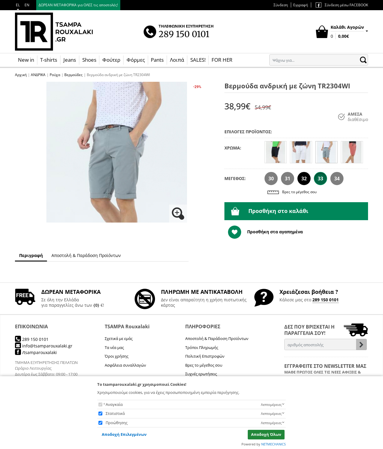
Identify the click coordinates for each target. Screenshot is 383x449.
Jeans (69, 59)
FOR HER (222, 59)
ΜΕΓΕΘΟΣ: (235, 178)
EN (27, 4)
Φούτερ (111, 59)
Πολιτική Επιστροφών (204, 356)
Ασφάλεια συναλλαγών (125, 365)
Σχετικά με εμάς (119, 338)
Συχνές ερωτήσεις (201, 374)
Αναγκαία (114, 404)
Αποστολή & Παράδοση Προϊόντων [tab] (86, 255)
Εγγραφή (300, 4)
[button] (116, 152)
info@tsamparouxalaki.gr (43, 346)
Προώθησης (116, 422)
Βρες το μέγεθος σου (292, 192)
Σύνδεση (280, 4)
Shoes (89, 59)
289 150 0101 (325, 300)
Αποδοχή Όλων (266, 434)
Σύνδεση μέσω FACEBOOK (342, 4)
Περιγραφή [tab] (31, 255)
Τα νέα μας (114, 347)
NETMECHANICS (273, 444)
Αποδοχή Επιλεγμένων (124, 434)
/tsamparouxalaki (36, 352)
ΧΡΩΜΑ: (232, 148)
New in (26, 59)
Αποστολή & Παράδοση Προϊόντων (216, 338)
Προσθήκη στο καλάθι (269, 211)
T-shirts (48, 59)
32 (304, 178)
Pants (157, 59)
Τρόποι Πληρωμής (201, 347)
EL (18, 4)
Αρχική (21, 74)
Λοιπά (177, 59)
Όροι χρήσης (116, 356)
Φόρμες (136, 59)
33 (320, 178)
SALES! (198, 59)
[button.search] (363, 60)
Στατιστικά (115, 413)
